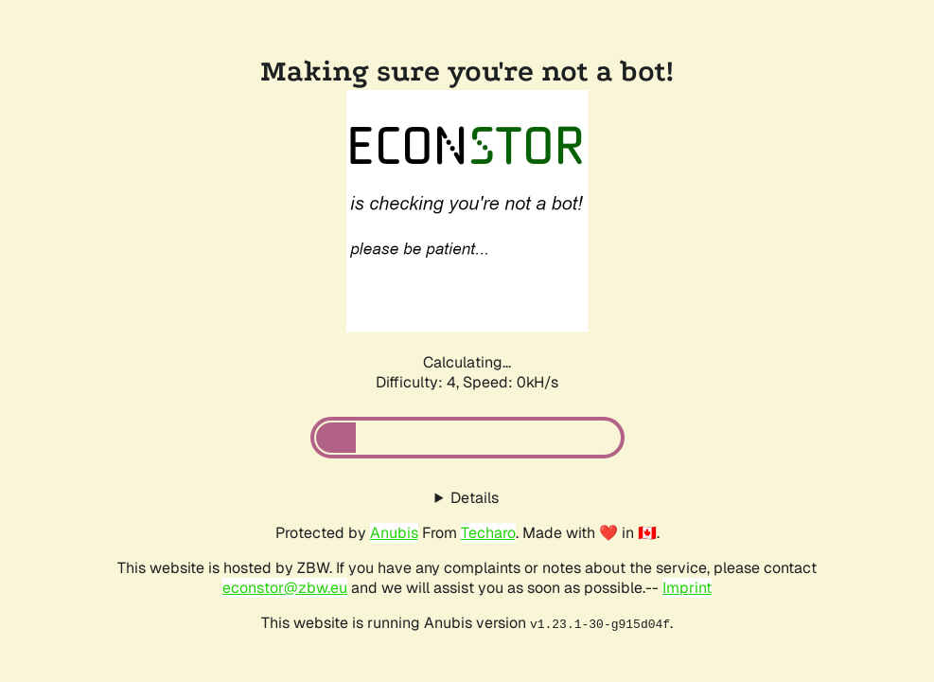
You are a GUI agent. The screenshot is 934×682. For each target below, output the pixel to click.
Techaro (488, 533)
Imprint (687, 588)
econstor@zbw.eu (284, 588)
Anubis (394, 533)
